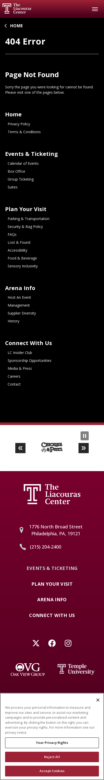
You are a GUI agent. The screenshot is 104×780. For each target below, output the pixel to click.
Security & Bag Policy (25, 226)
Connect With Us (28, 343)
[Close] (97, 703)
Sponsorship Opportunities (29, 360)
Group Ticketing (21, 179)
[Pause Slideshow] (85, 435)
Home (16, 26)
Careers (14, 376)
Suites (13, 187)
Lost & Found (19, 242)
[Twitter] (36, 643)
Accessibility (17, 250)
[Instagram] (68, 643)
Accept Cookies (52, 774)
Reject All (52, 759)
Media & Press (20, 368)
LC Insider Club (20, 352)
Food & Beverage (22, 258)
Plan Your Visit (25, 209)
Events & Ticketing (31, 153)
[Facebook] (52, 643)
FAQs (12, 234)
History (13, 321)
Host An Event (19, 297)
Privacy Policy (19, 123)
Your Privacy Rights (52, 745)
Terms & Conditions (24, 131)
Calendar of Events (23, 163)
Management (19, 305)
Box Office (16, 171)
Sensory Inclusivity (23, 266)
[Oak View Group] (28, 669)
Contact (14, 384)
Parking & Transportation (28, 218)
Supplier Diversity (22, 313)
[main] (52, 220)
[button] (20, 448)
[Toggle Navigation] (95, 9)
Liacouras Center (17, 8)
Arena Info (20, 288)
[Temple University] (76, 669)
